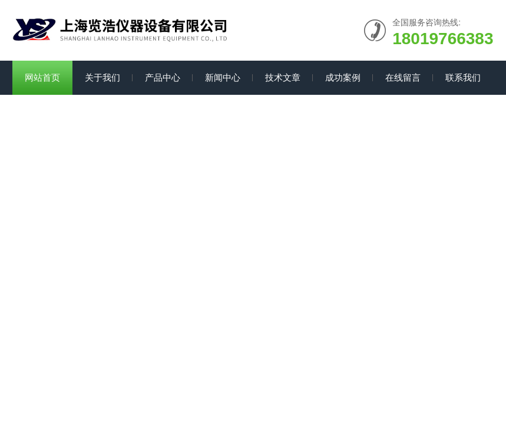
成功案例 (343, 77)
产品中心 (162, 77)
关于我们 (102, 77)
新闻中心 (222, 77)
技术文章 (282, 77)
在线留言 (403, 77)
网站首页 (42, 77)
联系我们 (463, 77)
